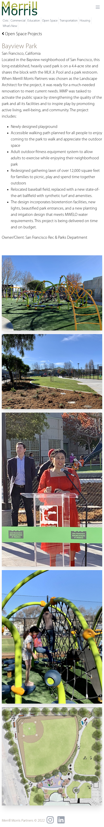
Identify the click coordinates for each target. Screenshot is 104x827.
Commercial (18, 20)
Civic (6, 20)
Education (33, 20)
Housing (85, 20)
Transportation (69, 20)
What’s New (10, 26)
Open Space (50, 20)
